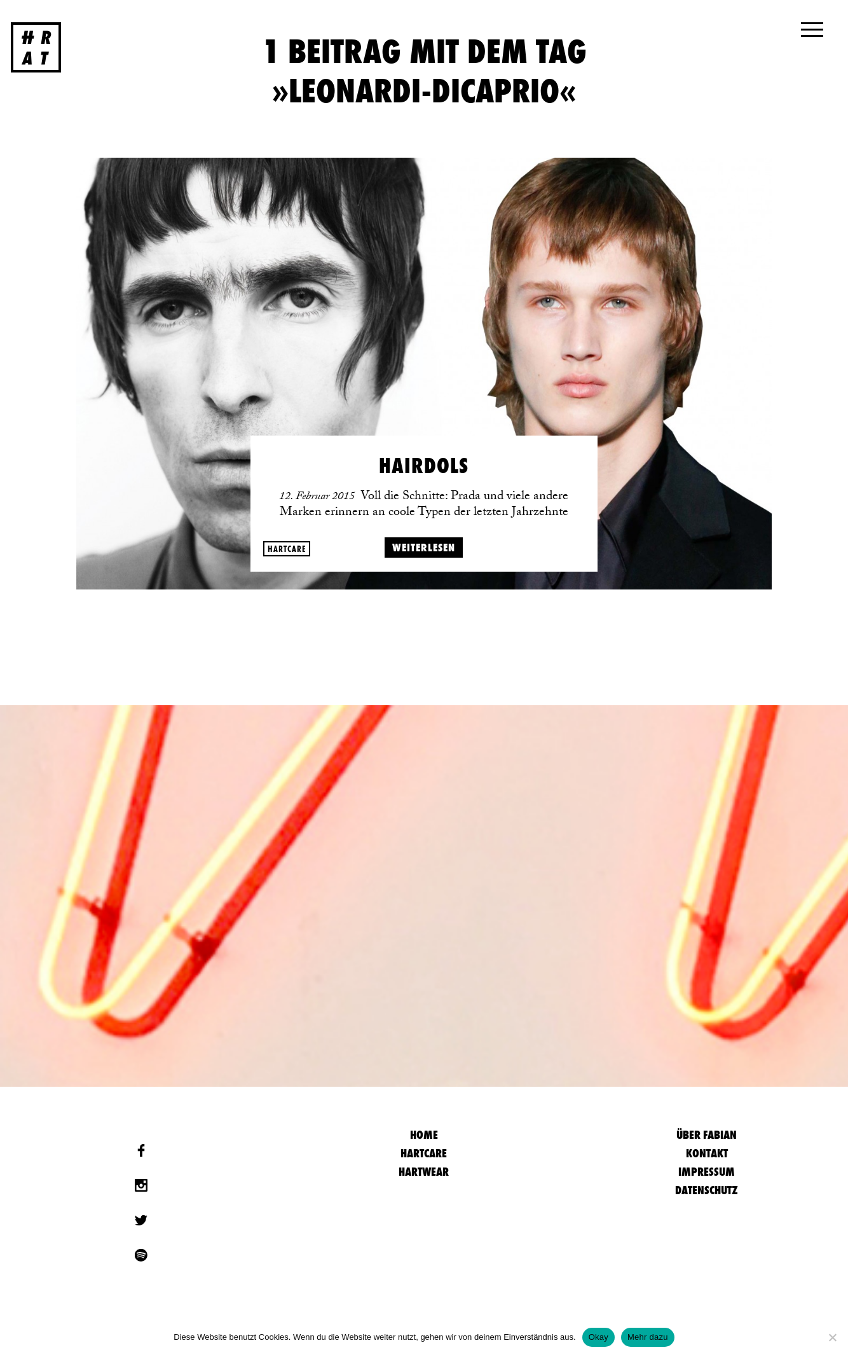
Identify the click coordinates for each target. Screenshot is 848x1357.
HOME (424, 1135)
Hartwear (424, 1172)
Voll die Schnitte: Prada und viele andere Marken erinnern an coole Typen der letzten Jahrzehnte (423, 505)
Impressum (706, 1172)
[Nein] (832, 1337)
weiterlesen (423, 547)
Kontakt (707, 1153)
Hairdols (423, 466)
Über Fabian (706, 1135)
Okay (598, 1337)
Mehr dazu (647, 1337)
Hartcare (287, 548)
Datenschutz (706, 1190)
